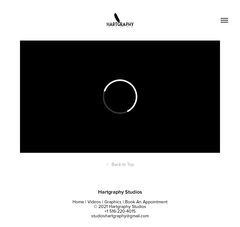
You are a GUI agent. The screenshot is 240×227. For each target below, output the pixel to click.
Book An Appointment (146, 202)
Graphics (113, 202)
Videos (94, 202)
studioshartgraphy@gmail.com (120, 216)
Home (78, 202)
